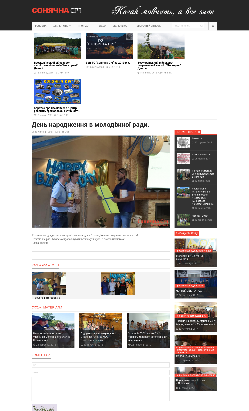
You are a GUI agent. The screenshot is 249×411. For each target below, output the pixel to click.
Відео (102, 25)
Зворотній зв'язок (149, 25)
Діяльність (62, 25)
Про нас (84, 25)
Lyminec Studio (96, 398)
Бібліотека (121, 25)
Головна (40, 25)
